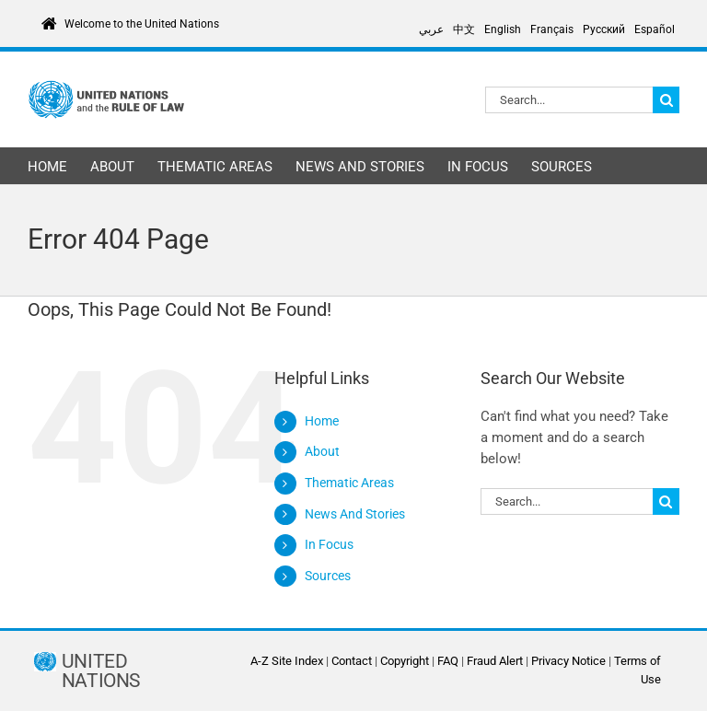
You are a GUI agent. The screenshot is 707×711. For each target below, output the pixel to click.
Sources (328, 575)
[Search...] (569, 100)
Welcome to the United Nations (141, 23)
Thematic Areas (349, 482)
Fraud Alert (495, 661)
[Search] (666, 100)
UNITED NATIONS (101, 671)
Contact (351, 661)
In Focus (329, 544)
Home (322, 421)
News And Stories (355, 514)
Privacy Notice (568, 661)
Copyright (404, 661)
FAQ (447, 661)
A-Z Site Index (286, 661)
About (322, 451)
